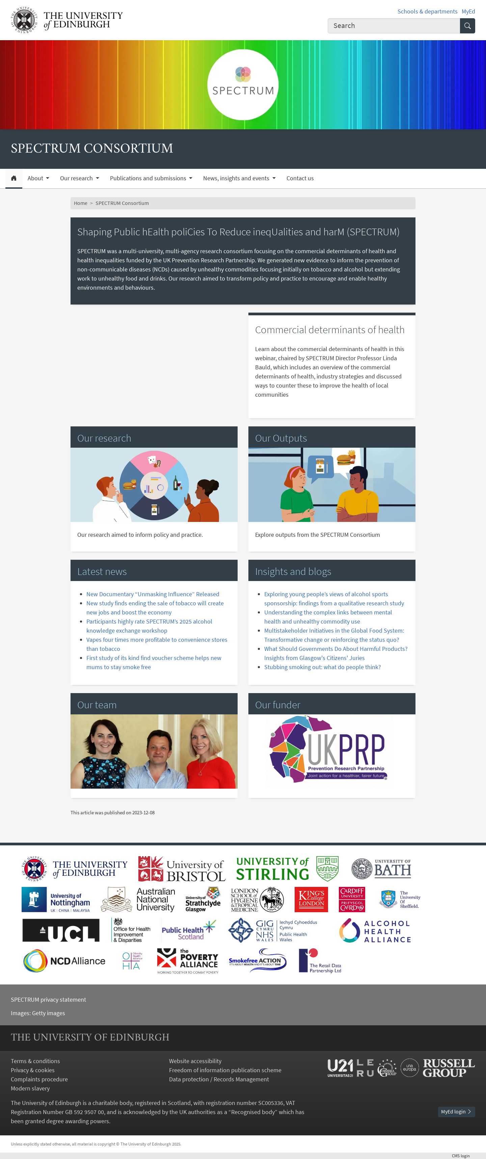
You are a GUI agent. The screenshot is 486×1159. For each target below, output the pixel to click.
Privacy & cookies (33, 1070)
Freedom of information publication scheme (225, 1070)
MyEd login (456, 1111)
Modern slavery (30, 1088)
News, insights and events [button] (237, 178)
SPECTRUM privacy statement (48, 999)
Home (80, 203)
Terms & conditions (35, 1061)
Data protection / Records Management (219, 1079)
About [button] (36, 178)
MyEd (468, 11)
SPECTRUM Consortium (122, 203)
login (463, 1155)
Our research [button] (77, 178)
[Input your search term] (394, 25)
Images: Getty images (38, 1013)
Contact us (300, 178)
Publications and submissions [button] (149, 178)
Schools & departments (428, 11)
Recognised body (253, 1112)
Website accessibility (195, 1061)
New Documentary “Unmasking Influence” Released (152, 594)
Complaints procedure (39, 1079)
